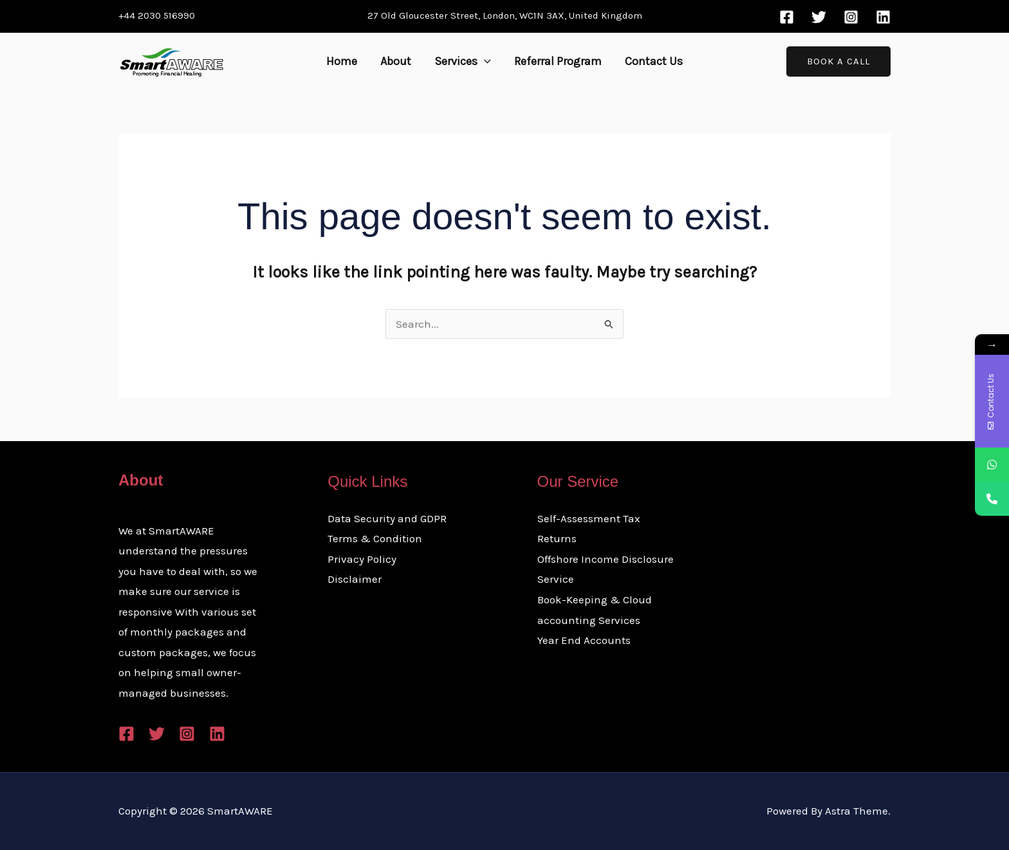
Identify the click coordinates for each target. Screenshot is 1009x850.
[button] (484, 61)
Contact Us (654, 61)
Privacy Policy (362, 558)
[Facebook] (786, 17)
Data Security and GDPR (387, 518)
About (395, 61)
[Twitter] (818, 17)
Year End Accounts (584, 640)
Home (341, 61)
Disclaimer (355, 578)
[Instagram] (851, 17)
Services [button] (462, 61)
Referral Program (558, 61)
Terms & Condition (375, 538)
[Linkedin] (883, 17)
